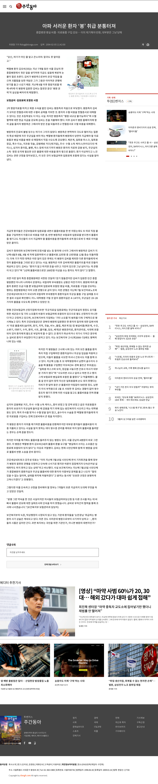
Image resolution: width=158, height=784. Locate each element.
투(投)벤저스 (115, 101)
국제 (96, 722)
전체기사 (77, 735)
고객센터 (48, 764)
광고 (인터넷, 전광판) (26, 764)
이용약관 (57, 764)
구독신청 (141, 722)
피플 (96, 731)
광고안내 (141, 727)
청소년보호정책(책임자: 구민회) (91, 764)
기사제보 (141, 718)
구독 (130, 101)
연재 (117, 718)
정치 (75, 718)
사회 (75, 722)
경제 (96, 718)
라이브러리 (120, 727)
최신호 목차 (120, 722)
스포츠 (76, 731)
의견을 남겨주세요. (17, 552)
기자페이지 (120, 731)
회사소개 (12, 764)
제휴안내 (39, 764)
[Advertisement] (29, 195)
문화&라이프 (78, 727)
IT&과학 (97, 727)
